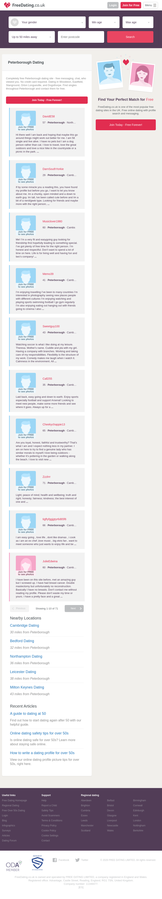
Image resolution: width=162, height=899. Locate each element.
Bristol (110, 805)
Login (113, 5)
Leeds (84, 820)
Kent (135, 815)
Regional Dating (10, 805)
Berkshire (138, 830)
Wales (110, 830)
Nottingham (139, 825)
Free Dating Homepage (14, 800)
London (137, 820)
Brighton (85, 805)
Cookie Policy (48, 830)
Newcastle (112, 825)
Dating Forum (9, 840)
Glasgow (112, 815)
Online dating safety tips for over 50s (39, 733)
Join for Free (130, 5)
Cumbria (85, 810)
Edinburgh (138, 810)
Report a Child (49, 805)
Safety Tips (47, 810)
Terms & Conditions (51, 820)
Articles (6, 835)
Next (73, 608)
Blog (4, 820)
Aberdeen (86, 800)
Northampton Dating (26, 656)
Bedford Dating (22, 641)
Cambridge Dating (24, 625)
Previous (20, 608)
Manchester (87, 825)
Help (43, 800)
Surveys (6, 830)
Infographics (8, 825)
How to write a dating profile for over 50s (42, 753)
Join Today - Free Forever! (47, 100)
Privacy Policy (48, 825)
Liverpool (112, 820)
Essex (84, 815)
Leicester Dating (23, 672)
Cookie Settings (49, 835)
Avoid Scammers (50, 815)
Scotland (86, 830)
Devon (110, 810)
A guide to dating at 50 (28, 714)
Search (130, 37)
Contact (45, 840)
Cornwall (138, 805)
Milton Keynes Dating (27, 687)
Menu (148, 5)
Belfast (111, 800)
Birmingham (139, 800)
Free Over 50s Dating (13, 810)
